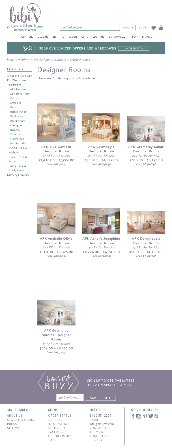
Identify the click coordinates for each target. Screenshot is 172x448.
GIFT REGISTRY (59, 436)
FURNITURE (16, 69)
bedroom (60, 60)
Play (135, 36)
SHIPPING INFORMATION (58, 422)
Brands (147, 36)
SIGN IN (127, 27)
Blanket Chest (18, 112)
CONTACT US (99, 428)
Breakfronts (17, 121)
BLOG (142, 27)
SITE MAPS (15, 428)
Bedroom (15, 84)
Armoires (15, 103)
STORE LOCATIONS (21, 420)
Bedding (43, 36)
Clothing (98, 36)
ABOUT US (15, 416)
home (10, 60)
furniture (24, 60)
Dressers (16, 134)
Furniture (26, 36)
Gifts (84, 36)
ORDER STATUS (60, 416)
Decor (73, 36)
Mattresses (17, 139)
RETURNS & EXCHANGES (57, 430)
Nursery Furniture (18, 175)
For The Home (17, 80)
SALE (52, 440)
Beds (13, 107)
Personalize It (118, 36)
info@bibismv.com (102, 424)
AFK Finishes (18, 89)
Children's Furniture (19, 76)
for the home (42, 60)
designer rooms (80, 60)
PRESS (12, 424)
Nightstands (17, 143)
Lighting (58, 36)
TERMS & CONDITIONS (99, 434)
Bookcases (17, 116)
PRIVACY (96, 440)
